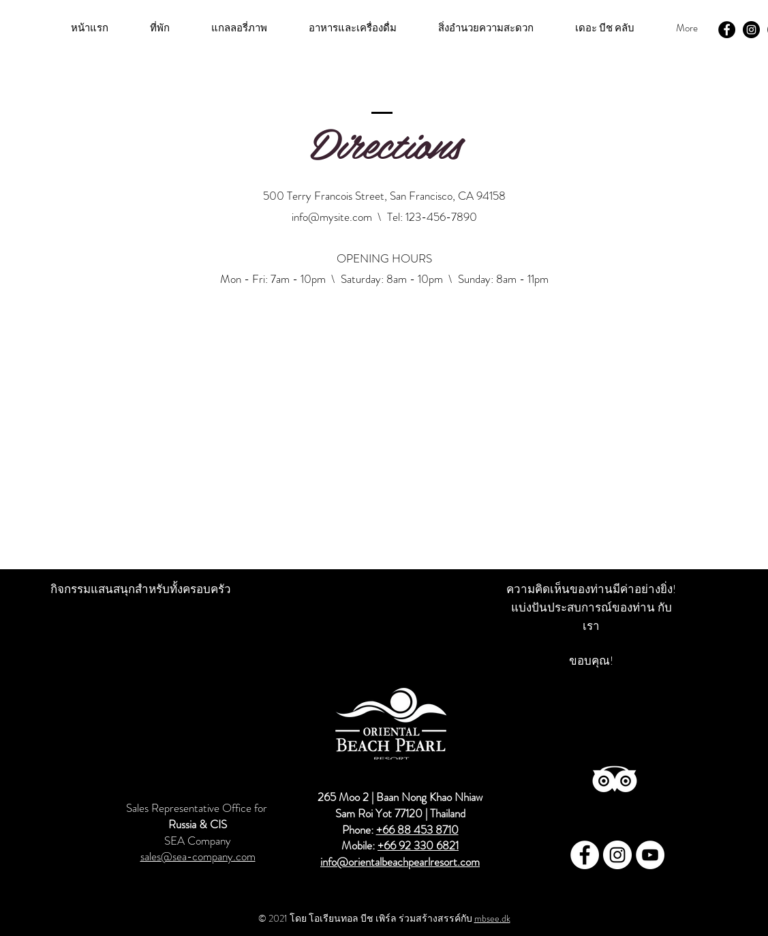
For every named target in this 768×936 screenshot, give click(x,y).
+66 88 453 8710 (417, 829)
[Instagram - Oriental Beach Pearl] (751, 29)
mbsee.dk (492, 918)
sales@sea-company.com (198, 856)
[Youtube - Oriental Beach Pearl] (650, 855)
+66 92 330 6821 (418, 845)
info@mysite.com (332, 217)
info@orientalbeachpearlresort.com (350, 874)
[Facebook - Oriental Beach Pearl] (726, 29)
